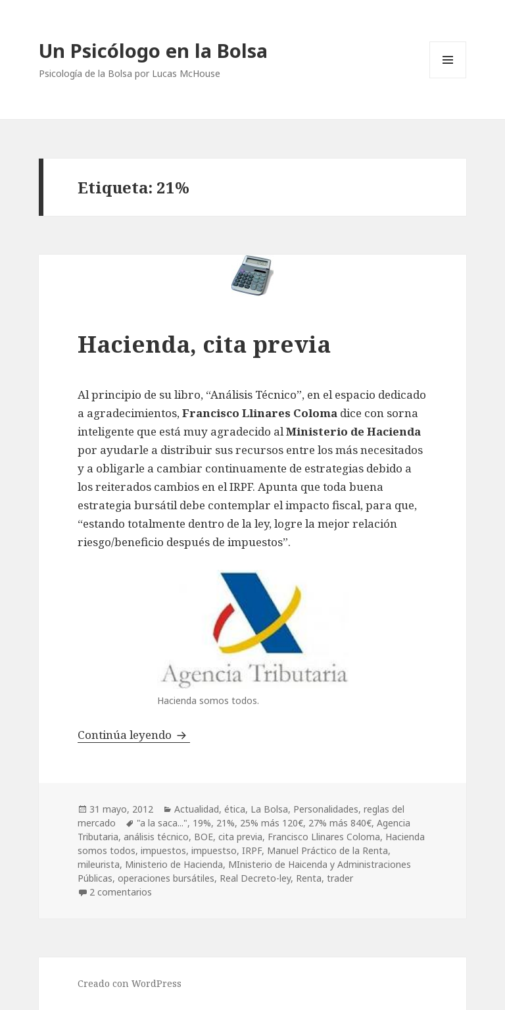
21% (225, 823)
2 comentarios (120, 892)
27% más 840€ (340, 823)
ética (234, 809)
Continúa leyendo (134, 734)
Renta (309, 878)
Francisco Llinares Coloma (324, 836)
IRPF (252, 850)
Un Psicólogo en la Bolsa (153, 50)
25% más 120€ (271, 823)
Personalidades (325, 809)
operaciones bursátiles (166, 878)
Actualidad (196, 809)
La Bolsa (269, 809)
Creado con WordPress (129, 983)
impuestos (163, 850)
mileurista (99, 864)
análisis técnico (156, 836)
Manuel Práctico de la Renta (327, 850)
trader (340, 878)
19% (202, 823)
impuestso (214, 850)
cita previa (240, 836)
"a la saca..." (162, 823)
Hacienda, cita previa (204, 343)
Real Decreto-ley (255, 878)
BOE (203, 836)
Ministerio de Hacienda (174, 864)
